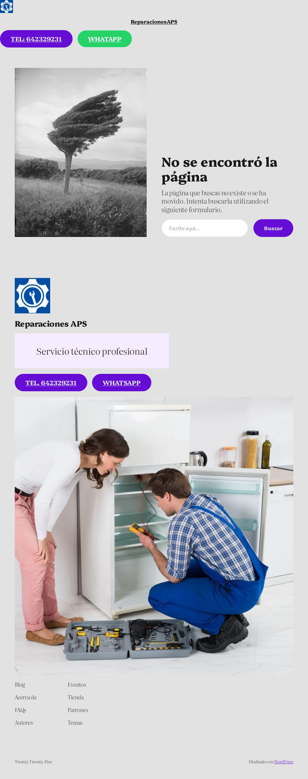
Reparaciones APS (51, 323)
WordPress (283, 762)
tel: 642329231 (36, 39)
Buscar (273, 227)
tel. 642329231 (51, 382)
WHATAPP (105, 39)
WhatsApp (122, 382)
